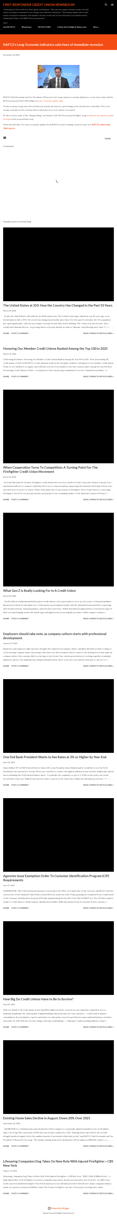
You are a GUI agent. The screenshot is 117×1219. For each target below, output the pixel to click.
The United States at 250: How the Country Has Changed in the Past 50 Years (57, 305)
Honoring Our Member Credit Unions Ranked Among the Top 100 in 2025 (55, 348)
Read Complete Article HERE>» (98, 333)
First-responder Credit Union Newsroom (39, 5)
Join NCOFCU (9, 27)
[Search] (106, 4)
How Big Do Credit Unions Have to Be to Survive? (38, 999)
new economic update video (51, 101)
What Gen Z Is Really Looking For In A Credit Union (39, 590)
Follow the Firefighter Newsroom (72, 27)
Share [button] (108, 138)
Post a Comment (20, 333)
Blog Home (26, 27)
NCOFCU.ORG (44, 27)
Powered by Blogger (58, 1208)
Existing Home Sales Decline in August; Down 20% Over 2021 (46, 1118)
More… (96, 27)
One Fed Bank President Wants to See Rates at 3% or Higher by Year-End (54, 757)
